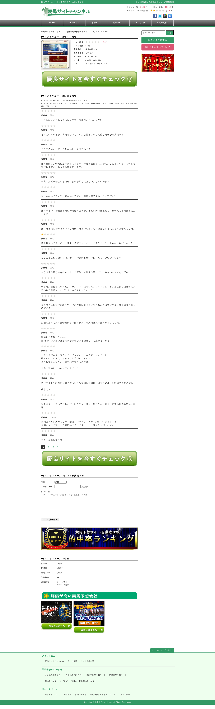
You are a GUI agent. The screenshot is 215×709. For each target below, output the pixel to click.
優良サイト (74, 23)
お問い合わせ (81, 699)
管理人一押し (162, 23)
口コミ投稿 (72, 666)
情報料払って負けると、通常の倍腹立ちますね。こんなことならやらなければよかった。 (88, 243)
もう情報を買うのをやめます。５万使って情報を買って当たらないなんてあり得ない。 (87, 272)
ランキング (140, 23)
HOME (52, 23)
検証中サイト (118, 23)
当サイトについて (52, 699)
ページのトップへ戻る (162, 655)
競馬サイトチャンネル (54, 666)
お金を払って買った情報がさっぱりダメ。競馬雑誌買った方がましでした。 (81, 323)
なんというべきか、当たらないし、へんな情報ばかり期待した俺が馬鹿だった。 (83, 134)
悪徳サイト (96, 23)
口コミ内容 (46, 492)
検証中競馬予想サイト (96, 679)
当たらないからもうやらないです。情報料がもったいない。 (73, 120)
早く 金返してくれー (53, 440)
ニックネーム (47, 487)
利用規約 (67, 699)
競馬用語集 (125, 699)
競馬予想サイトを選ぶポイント (103, 699)
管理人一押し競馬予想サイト (83, 685)
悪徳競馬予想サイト (74, 679)
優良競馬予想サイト (53, 679)
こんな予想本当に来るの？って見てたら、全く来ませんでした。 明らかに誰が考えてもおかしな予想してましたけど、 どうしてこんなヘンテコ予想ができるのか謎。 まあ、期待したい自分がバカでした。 (75, 362)
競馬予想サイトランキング (56, 685)
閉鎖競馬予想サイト (118, 679)
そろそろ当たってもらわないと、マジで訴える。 (67, 149)
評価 (43, 482)
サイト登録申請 (87, 666)
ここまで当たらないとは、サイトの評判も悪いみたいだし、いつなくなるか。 (82, 258)
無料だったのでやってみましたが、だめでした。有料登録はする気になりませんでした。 (88, 229)
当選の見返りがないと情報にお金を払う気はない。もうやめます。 (76, 181)
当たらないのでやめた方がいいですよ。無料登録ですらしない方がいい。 (80, 196)
